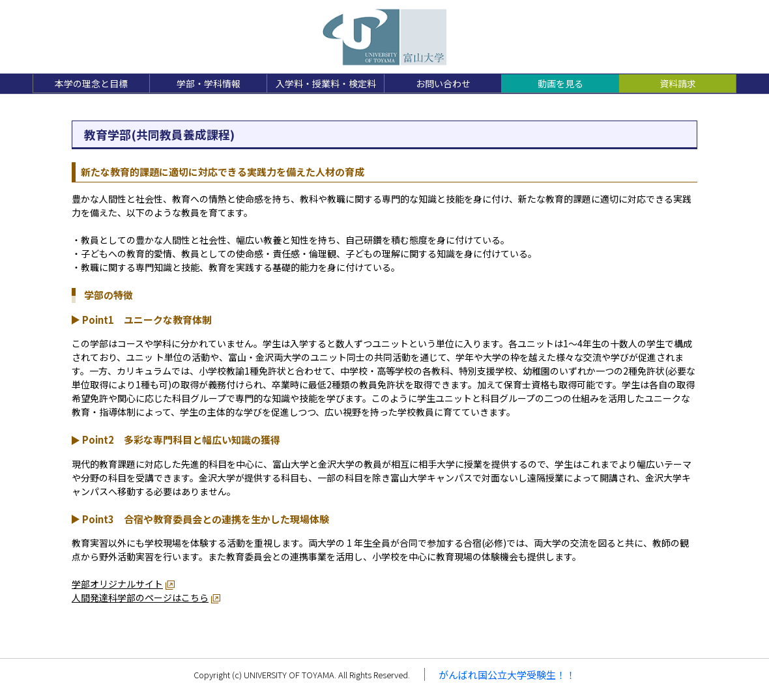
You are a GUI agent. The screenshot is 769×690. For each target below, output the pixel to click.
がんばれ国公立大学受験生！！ (507, 675)
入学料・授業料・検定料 (326, 83)
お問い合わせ (443, 83)
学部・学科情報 (208, 83)
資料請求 (678, 83)
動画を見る (560, 83)
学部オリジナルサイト (117, 583)
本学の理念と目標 (91, 83)
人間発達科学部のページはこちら (140, 597)
